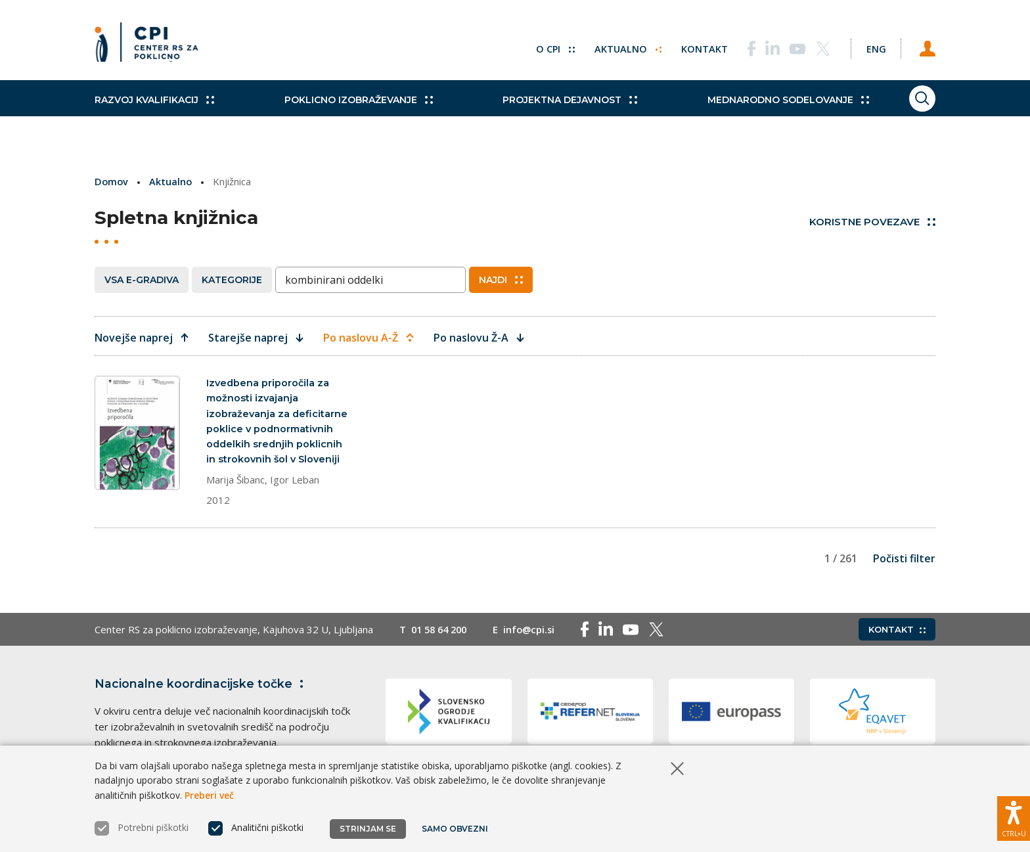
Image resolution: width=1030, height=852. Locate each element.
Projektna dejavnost (548, 112)
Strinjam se (368, 829)
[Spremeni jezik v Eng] (870, 46)
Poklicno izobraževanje (347, 112)
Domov (112, 181)
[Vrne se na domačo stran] (151, 46)
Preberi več (209, 795)
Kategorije (232, 279)
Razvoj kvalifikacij (154, 112)
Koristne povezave (872, 221)
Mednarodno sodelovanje (756, 112)
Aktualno (616, 46)
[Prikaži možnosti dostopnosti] (1013, 816)
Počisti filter (904, 561)
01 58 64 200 (441, 633)
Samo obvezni (455, 829)
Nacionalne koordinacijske (202, 688)
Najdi (501, 279)
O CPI (543, 46)
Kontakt (693, 46)
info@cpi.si (535, 633)
